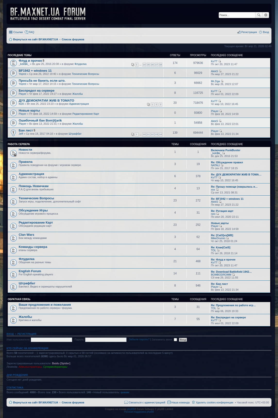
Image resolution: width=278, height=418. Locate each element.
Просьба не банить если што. (42, 80)
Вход (10, 333)
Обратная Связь (19, 299)
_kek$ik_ (24, 63)
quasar (125, 392)
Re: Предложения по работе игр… (233, 305)
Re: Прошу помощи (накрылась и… (234, 186)
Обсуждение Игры (33, 210)
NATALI (215, 165)
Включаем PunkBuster (225, 150)
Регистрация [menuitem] (249, 32)
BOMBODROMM (221, 274)
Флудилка (81, 63)
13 (156, 134)
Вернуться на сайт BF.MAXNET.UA (35, 402)
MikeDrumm (218, 238)
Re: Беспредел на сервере (228, 317)
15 (148, 64)
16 (152, 64)
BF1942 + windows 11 (35, 70)
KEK (21, 103)
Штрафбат (75, 133)
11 (148, 134)
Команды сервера (33, 247)
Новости (25, 149)
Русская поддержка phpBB (139, 411)
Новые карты (29, 110)
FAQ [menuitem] (31, 32)
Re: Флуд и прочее (223, 259)
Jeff (21, 133)
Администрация (79, 103)
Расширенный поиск (265, 15)
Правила (26, 162)
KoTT (214, 61)
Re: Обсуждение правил (227, 162)
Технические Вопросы (85, 73)
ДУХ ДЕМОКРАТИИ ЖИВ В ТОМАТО (46, 100)
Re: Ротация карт (222, 210)
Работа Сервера (19, 144)
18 (160, 64)
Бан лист (26, 130)
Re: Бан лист (219, 283)
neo (213, 213)
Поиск (258, 15)
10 (144, 134)
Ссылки (18, 32)
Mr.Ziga (215, 81)
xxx (213, 189)
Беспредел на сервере (36, 90)
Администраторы (30, 366)
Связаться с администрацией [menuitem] (147, 402)
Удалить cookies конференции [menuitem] (214, 402)
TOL (213, 250)
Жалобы (77, 93)
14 (144, 64)
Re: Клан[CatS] (220, 247)
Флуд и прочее (30, 60)
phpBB (131, 409)
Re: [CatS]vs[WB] (222, 235)
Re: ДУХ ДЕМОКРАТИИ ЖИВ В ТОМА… (236, 174)
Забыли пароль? (139, 339)
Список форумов (73, 402)
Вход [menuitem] (266, 32)
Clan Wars (26, 234)
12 (152, 134)
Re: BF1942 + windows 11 (227, 198)
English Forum (30, 271)
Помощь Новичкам (34, 186)
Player (22, 93)
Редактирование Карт (85, 113)
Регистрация (26, 333)
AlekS (214, 71)
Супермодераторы (55, 366)
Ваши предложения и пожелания (45, 304)
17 (156, 64)
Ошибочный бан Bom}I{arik (40, 120)
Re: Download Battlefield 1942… (231, 271)
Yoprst (22, 73)
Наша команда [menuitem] (180, 402)
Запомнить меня (164, 339)
